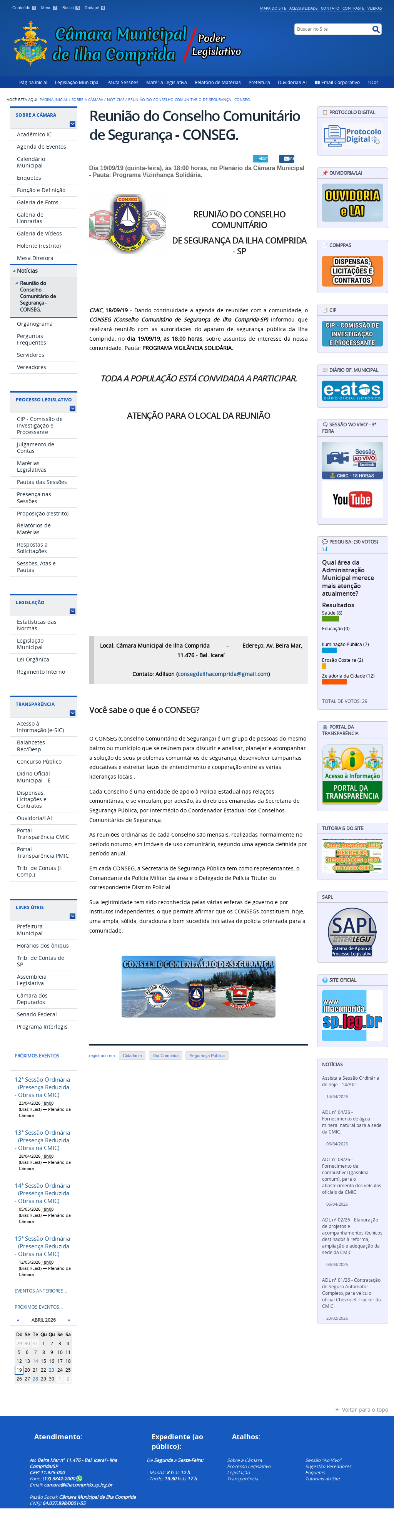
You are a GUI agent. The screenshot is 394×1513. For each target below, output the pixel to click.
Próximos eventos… (39, 1307)
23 (51, 1370)
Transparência (35, 704)
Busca (72, 7)
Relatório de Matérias (218, 82)
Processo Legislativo (44, 399)
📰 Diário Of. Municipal (350, 370)
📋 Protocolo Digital (348, 112)
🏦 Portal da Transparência (340, 730)
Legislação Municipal (77, 82)
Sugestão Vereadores (328, 1466)
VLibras (374, 8)
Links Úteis (30, 907)
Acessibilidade (303, 8)
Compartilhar (264, 158)
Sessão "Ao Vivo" (323, 1460)
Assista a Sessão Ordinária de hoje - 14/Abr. (350, 1081)
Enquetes (315, 1472)
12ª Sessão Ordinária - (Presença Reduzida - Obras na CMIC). (42, 1087)
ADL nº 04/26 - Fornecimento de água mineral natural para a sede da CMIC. (352, 1122)
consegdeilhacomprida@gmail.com (223, 674)
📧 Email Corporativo (337, 82)
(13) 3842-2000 (62, 1478)
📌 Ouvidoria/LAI (342, 173)
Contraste (353, 8)
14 (35, 1361)
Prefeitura (259, 82)
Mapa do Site (273, 8)
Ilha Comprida (166, 1055)
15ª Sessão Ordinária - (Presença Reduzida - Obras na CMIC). (42, 1246)
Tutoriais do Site (322, 1478)
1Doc (373, 82)
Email (290, 158)
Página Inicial (33, 82)
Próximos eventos (37, 1055)
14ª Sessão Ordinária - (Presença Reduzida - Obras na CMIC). (42, 1193)
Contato (330, 8)
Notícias (115, 99)
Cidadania (132, 1055)
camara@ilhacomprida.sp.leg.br (78, 1485)
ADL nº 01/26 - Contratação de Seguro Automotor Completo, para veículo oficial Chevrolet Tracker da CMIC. (351, 1293)
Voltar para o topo (365, 1409)
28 (35, 1378)
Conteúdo (25, 7)
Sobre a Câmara (87, 99)
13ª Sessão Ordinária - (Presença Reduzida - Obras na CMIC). (42, 1140)
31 (35, 1343)
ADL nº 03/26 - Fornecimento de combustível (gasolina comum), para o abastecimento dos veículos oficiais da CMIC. (351, 1175)
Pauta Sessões (123, 82)
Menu (50, 7)
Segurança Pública (207, 1055)
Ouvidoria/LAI (292, 82)
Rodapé (95, 7)
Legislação (30, 602)
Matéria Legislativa (166, 82)
